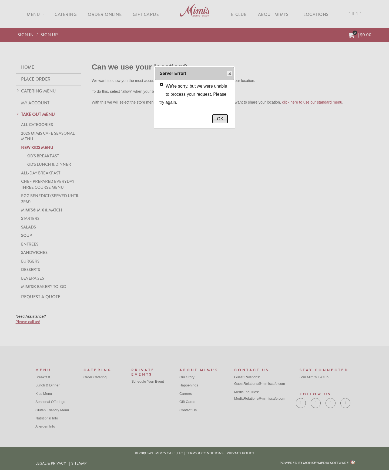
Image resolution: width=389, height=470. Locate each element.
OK (220, 119)
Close (229, 73)
